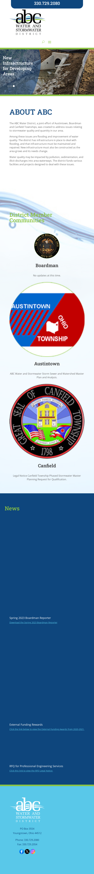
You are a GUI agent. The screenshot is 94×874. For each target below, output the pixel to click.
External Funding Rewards (26, 724)
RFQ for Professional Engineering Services (36, 766)
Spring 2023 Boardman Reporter (30, 618)
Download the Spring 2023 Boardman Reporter (33, 622)
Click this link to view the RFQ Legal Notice (31, 770)
